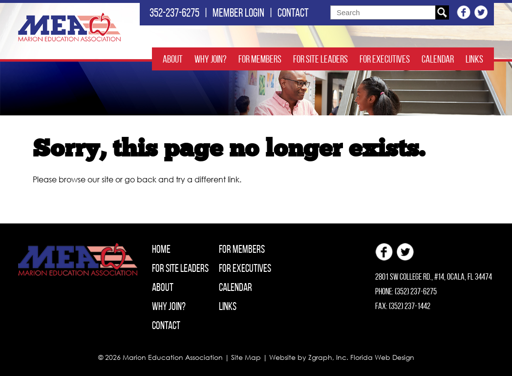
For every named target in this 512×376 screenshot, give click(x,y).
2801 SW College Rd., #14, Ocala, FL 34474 (433, 277)
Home (161, 249)
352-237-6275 (174, 12)
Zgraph (320, 357)
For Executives (385, 59)
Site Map (246, 357)
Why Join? (210, 59)
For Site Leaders (320, 59)
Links (474, 59)
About (173, 59)
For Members (259, 59)
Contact (293, 12)
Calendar (438, 59)
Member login (238, 12)
